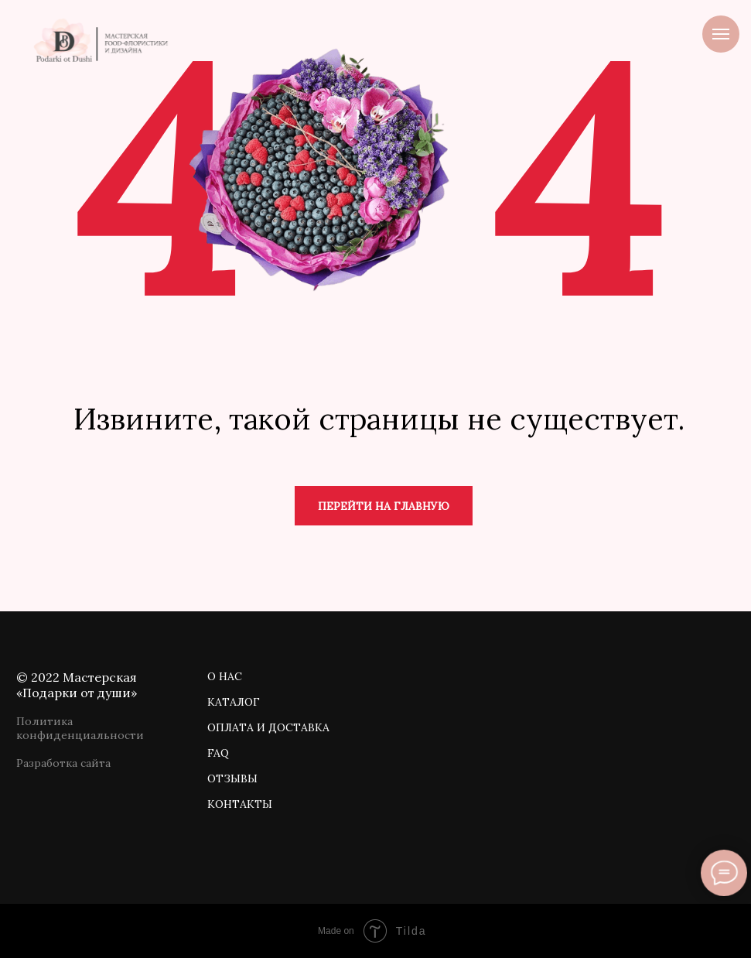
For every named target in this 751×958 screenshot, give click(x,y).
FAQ (218, 753)
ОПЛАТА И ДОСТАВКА (268, 727)
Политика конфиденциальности (80, 728)
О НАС (224, 676)
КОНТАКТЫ (239, 804)
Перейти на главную (383, 506)
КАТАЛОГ (233, 702)
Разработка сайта (63, 763)
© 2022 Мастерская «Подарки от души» (76, 684)
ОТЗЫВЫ (232, 778)
